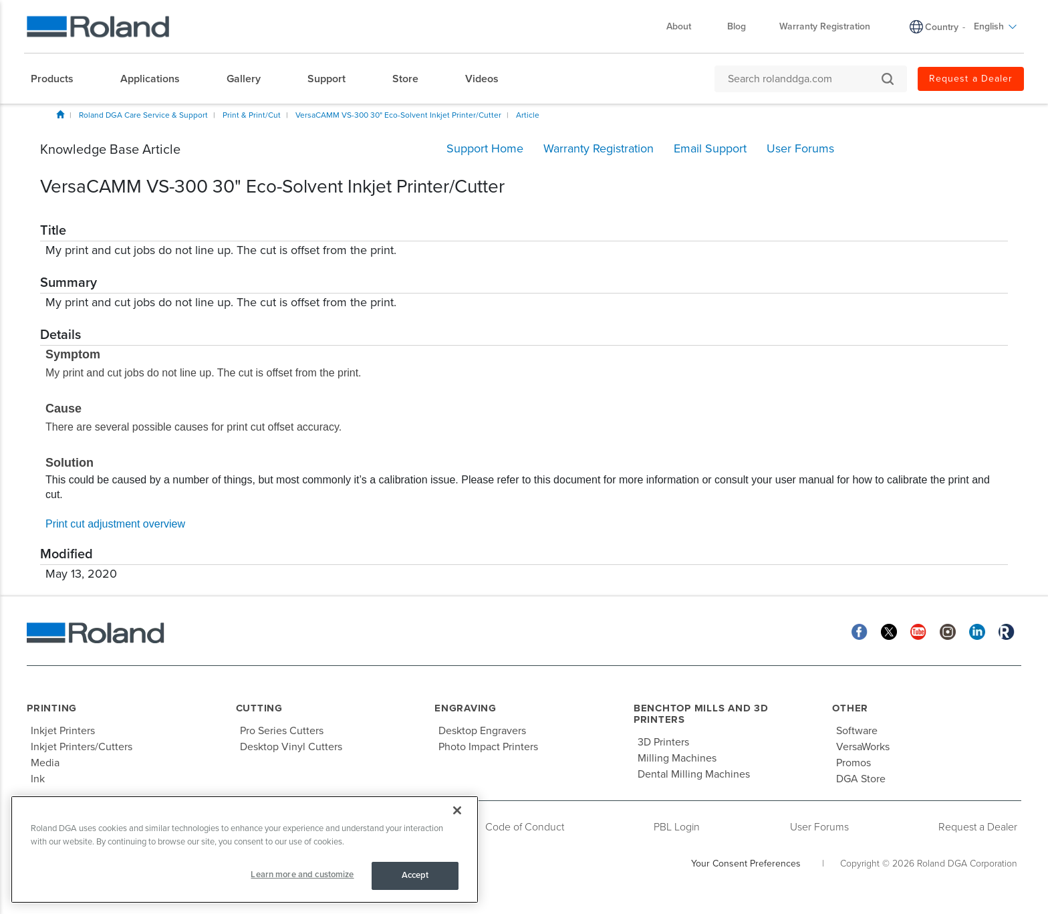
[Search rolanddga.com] (804, 79)
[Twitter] (889, 631)
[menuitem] (59, 79)
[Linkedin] (977, 631)
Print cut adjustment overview (115, 524)
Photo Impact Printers (488, 747)
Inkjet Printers (63, 730)
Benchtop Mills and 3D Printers (701, 713)
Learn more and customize (302, 874)
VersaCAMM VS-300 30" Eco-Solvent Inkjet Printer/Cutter (398, 115)
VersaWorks (863, 747)
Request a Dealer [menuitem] (971, 78)
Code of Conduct (524, 827)
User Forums (819, 827)
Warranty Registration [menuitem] (824, 26)
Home (60, 114)
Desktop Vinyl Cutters (291, 747)
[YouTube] (918, 631)
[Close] (457, 810)
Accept (415, 875)
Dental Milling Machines (694, 774)
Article (527, 115)
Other (850, 708)
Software (857, 730)
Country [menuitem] (941, 27)
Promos (853, 763)
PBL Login (677, 827)
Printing (52, 708)
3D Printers (663, 742)
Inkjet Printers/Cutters (81, 747)
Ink (38, 779)
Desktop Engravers (482, 730)
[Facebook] (860, 631)
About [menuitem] (685, 26)
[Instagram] (948, 631)
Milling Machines (677, 758)
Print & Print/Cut (252, 115)
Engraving (465, 708)
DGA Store (861, 779)
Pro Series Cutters (281, 730)
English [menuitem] (995, 26)
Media (45, 763)
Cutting (259, 708)
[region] (245, 849)
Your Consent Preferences (746, 863)
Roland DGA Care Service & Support (143, 115)
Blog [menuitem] (736, 26)
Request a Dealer (977, 827)
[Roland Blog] (1007, 631)
